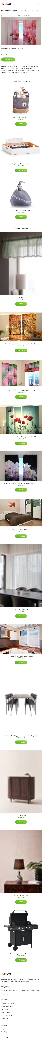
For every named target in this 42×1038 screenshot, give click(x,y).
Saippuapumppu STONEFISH (21, 210)
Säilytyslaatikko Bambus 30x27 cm (21, 164)
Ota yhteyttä (4, 1032)
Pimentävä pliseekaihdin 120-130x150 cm (21, 656)
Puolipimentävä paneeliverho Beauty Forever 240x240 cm (21, 437)
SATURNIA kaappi (21, 815)
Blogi (2, 1029)
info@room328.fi (6, 994)
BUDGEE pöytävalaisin (21, 895)
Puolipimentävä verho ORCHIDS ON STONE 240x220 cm (21, 483)
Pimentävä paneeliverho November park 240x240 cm (21, 344)
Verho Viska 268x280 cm (21, 609)
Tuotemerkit (4, 1018)
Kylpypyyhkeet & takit (7, 1006)
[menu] (39, 3)
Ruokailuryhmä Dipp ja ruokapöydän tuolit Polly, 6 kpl (21, 736)
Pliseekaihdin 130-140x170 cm (21, 530)
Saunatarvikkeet (6, 1012)
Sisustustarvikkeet (14, 48)
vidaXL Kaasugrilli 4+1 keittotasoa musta (21, 954)
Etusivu (3, 16)
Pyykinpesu (4, 1009)
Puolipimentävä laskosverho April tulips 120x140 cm (21, 390)
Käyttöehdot (4, 1035)
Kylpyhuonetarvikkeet (7, 1003)
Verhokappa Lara (21, 297)
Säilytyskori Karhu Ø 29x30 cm (21, 117)
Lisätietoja (8, 59)
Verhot (22, 48)
